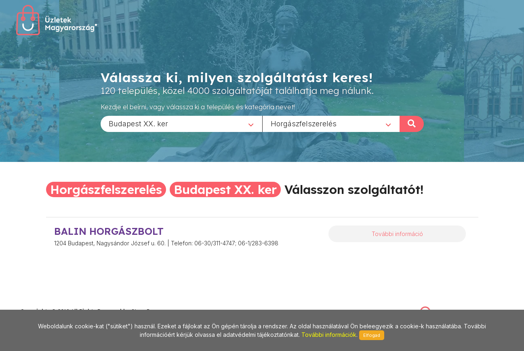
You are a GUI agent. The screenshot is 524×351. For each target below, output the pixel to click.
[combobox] (181, 123)
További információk (328, 334)
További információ (397, 233)
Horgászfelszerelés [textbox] (304, 123)
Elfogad (371, 335)
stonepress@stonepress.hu (52, 303)
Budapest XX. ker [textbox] (138, 123)
